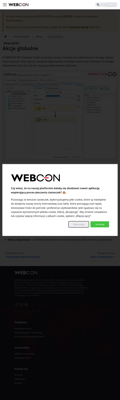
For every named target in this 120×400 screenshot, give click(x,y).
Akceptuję (99, 224)
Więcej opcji (78, 224)
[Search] (106, 4)
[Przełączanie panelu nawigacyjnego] (4, 4)
